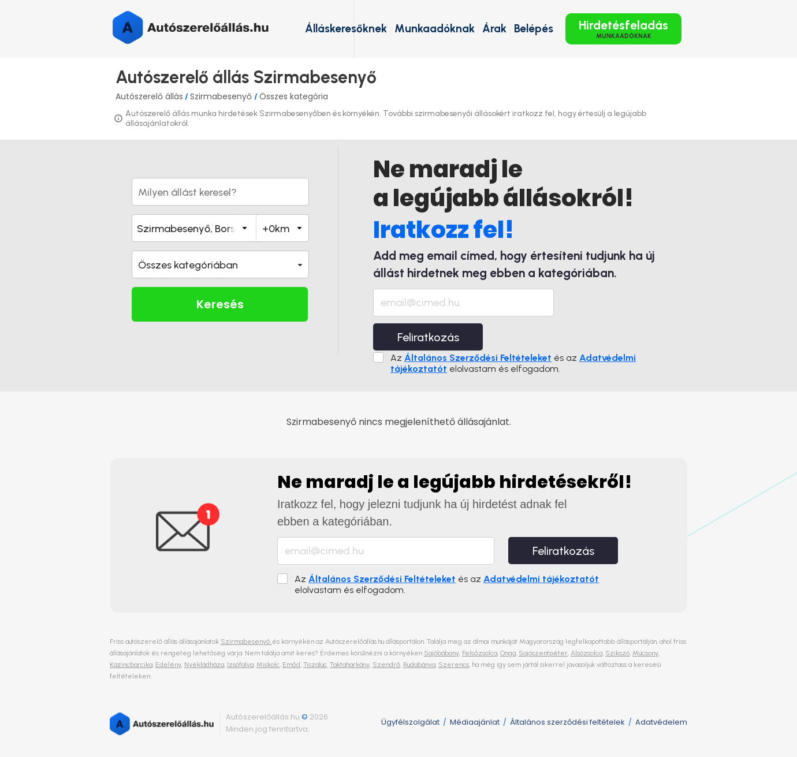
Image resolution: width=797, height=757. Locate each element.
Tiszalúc (315, 665)
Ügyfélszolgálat (410, 722)
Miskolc (268, 665)
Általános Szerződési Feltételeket (478, 357)
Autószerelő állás (149, 96)
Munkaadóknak (434, 28)
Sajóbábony (441, 653)
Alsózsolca (586, 653)
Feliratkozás (428, 337)
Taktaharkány (350, 665)
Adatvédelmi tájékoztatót (541, 578)
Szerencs (453, 665)
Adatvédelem (661, 722)
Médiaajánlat (475, 722)
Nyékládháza (204, 665)
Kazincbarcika (131, 665)
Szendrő (386, 665)
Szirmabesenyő (222, 96)
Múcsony (645, 653)
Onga (508, 653)
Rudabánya (419, 665)
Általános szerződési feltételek (567, 722)
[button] (220, 264)
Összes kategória (293, 96)
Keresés (220, 304)
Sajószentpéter (543, 653)
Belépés (533, 28)
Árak (494, 28)
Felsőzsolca (479, 653)
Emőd (291, 665)
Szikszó (617, 653)
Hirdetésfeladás (623, 29)
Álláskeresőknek (346, 28)
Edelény (168, 665)
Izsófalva (240, 665)
